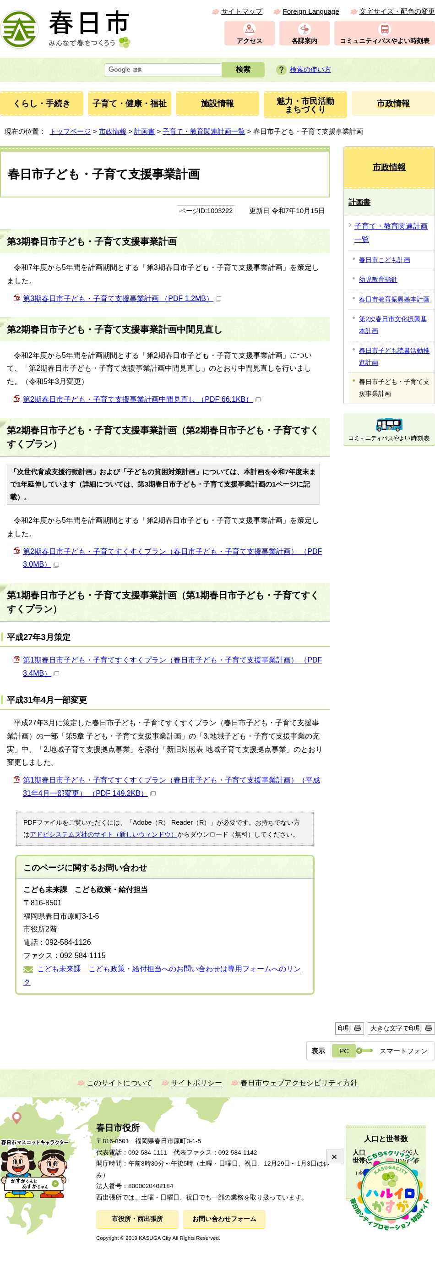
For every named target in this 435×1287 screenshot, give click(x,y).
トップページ (70, 131)
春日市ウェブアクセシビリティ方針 (299, 1083)
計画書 (144, 131)
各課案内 (304, 41)
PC (344, 1051)
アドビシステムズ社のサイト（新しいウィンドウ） (103, 834)
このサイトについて (119, 1083)
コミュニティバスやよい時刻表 (385, 41)
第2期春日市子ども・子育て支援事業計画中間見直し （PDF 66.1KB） (142, 399)
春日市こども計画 (384, 259)
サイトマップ (241, 11)
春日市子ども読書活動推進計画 (394, 356)
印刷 (344, 1028)
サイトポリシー (196, 1083)
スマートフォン (404, 1051)
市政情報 (112, 131)
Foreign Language (311, 11)
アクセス (249, 41)
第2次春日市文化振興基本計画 (393, 324)
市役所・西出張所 (137, 1219)
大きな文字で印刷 (396, 1028)
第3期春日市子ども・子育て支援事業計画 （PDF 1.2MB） (122, 298)
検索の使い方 (310, 69)
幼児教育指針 (378, 279)
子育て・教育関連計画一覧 (204, 131)
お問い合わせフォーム (224, 1219)
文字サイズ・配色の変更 (397, 11)
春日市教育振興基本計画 (394, 299)
